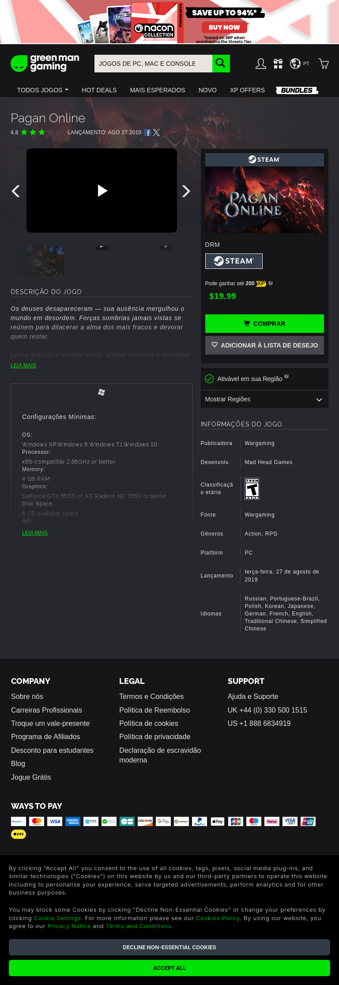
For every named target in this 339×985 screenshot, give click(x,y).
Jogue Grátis (31, 777)
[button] (43, 90)
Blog (18, 763)
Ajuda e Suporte (253, 696)
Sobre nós (27, 696)
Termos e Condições (151, 696)
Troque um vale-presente (50, 723)
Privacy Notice (69, 925)
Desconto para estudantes (52, 750)
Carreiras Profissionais (46, 710)
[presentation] (17, 193)
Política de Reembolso (154, 710)
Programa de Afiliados (45, 736)
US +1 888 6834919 (259, 723)
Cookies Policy (218, 917)
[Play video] (102, 191)
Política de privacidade (154, 736)
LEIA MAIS (23, 365)
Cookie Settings (57, 917)
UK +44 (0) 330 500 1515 (267, 710)
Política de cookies (148, 723)
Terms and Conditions (138, 925)
